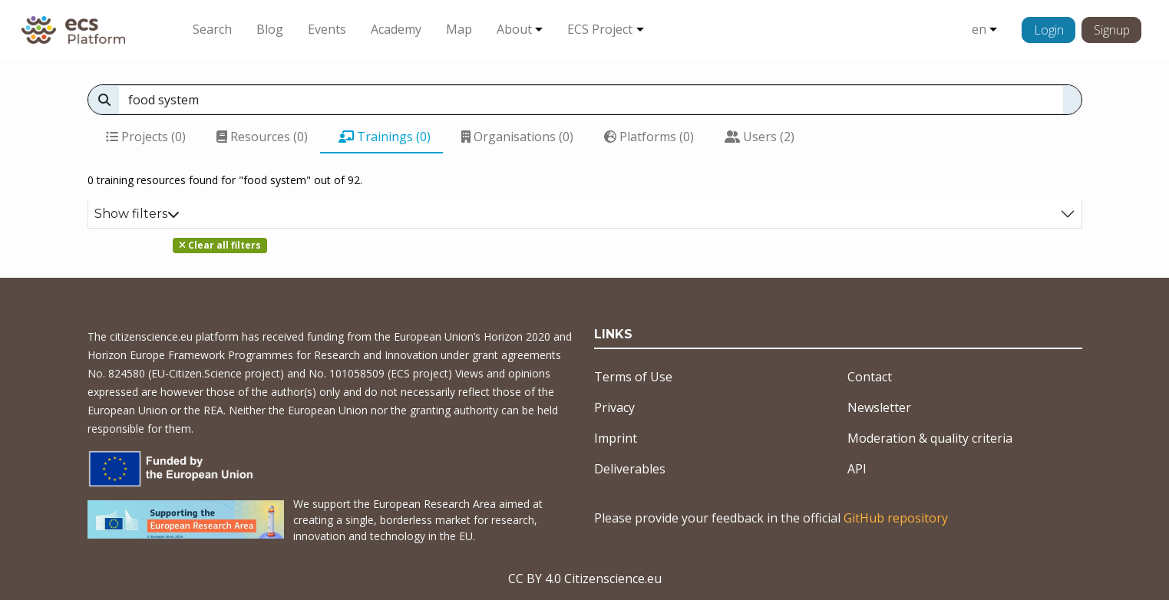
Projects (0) (146, 136)
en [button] (979, 29)
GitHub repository (896, 517)
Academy (396, 29)
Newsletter (879, 407)
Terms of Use (633, 376)
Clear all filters (220, 245)
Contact (869, 376)
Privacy (614, 407)
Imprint (615, 438)
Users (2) (759, 136)
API (857, 468)
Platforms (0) (649, 136)
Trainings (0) (384, 136)
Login (1049, 29)
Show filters (137, 213)
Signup (1112, 29)
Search (212, 29)
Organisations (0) (517, 136)
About (514, 29)
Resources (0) (262, 136)
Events (327, 29)
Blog (269, 29)
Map (459, 29)
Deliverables (629, 468)
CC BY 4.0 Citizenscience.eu (585, 578)
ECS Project (599, 29)
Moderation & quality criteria (929, 438)
